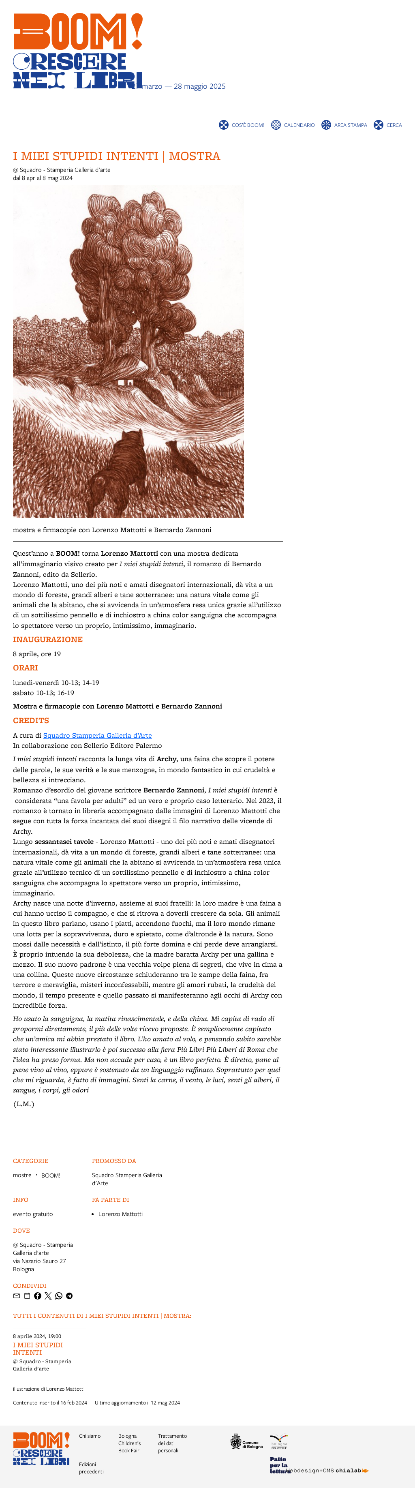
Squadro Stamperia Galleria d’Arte (97, 735)
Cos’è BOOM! (248, 124)
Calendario (299, 124)
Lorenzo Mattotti (120, 1214)
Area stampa (350, 124)
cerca (394, 124)
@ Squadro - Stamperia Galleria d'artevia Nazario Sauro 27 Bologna (43, 1256)
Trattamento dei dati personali (172, 1443)
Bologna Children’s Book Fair (129, 1443)
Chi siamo (90, 1435)
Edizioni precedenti (91, 1467)
